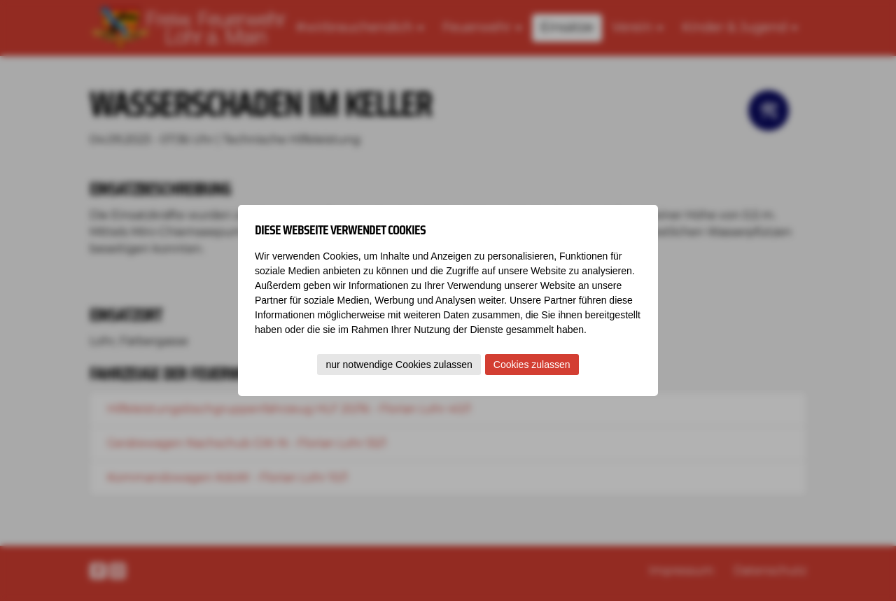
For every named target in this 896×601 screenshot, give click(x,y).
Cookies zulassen (531, 364)
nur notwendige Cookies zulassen (399, 364)
